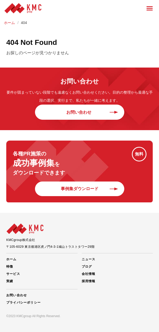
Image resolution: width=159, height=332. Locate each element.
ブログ (87, 266)
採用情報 (89, 281)
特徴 (9, 266)
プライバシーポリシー (23, 302)
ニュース (89, 259)
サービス (13, 274)
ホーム (11, 259)
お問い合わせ (79, 112)
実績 (9, 281)
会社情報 (89, 274)
